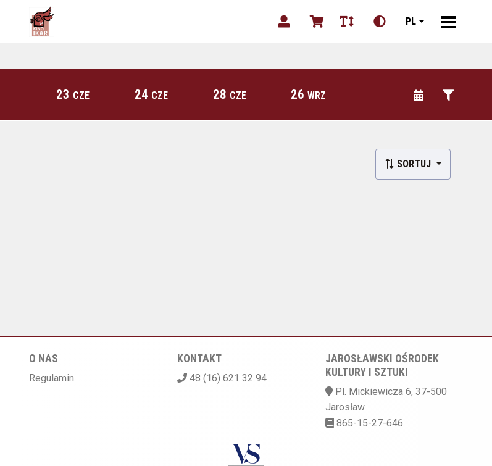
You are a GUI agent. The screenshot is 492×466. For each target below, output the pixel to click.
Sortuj (409, 164)
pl (411, 21)
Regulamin (51, 378)
